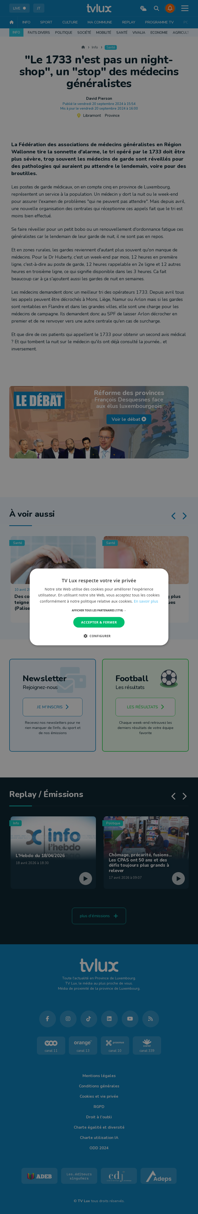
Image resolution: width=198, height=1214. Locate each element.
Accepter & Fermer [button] (99, 622)
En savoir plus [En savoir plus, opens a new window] (146, 600)
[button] (99, 610)
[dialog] (99, 607)
